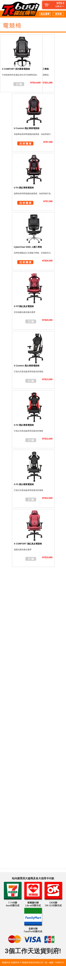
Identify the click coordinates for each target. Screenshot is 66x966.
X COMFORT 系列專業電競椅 (16, 69)
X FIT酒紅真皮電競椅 (24, 306)
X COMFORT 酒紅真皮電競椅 (28, 544)
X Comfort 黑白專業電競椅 (26, 365)
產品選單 (45, 14)
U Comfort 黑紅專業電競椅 (27, 128)
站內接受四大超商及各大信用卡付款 (33, 878)
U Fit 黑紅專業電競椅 (24, 187)
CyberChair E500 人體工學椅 (28, 247)
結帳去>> (59, 6)
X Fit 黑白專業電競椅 (24, 484)
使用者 (58, 14)
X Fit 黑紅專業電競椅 (24, 425)
